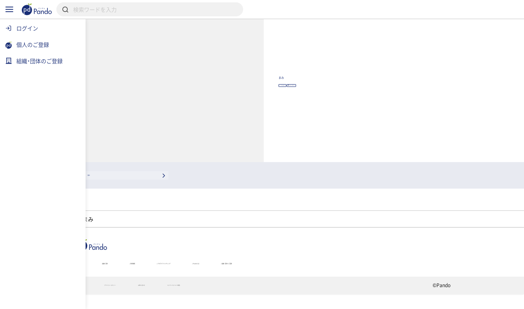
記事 (125, 272)
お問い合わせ (244, 299)
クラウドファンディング (280, 272)
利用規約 (128, 299)
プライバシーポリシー (184, 299)
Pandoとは (348, 272)
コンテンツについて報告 (306, 299)
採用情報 (214, 272)
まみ (361, 79)
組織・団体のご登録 (409, 272)
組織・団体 (167, 272)
